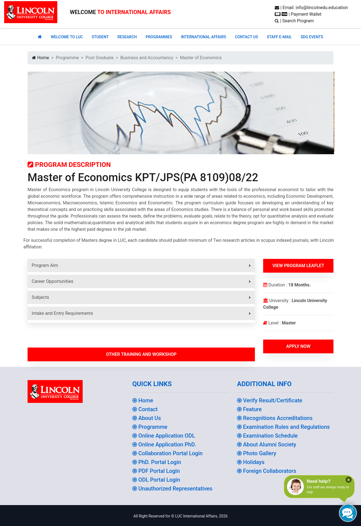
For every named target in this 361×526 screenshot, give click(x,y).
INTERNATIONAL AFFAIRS (203, 37)
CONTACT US (246, 37)
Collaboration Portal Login (167, 453)
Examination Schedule (267, 435)
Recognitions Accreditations (274, 418)
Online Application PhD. (164, 444)
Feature (249, 409)
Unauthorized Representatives (172, 488)
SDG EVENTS (312, 37)
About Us (146, 418)
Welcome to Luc (67, 37)
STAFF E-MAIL (279, 37)
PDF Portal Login (156, 471)
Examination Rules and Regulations (283, 427)
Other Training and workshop (141, 354)
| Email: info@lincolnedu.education (311, 7)
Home (40, 57)
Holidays (251, 462)
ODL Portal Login (156, 479)
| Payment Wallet (298, 14)
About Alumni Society (266, 444)
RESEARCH (127, 37)
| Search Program (294, 20)
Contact (145, 409)
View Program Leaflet (298, 265)
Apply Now (298, 346)
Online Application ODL (163, 435)
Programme (149, 427)
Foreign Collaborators (266, 471)
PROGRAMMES (159, 37)
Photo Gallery (256, 453)
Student (100, 37)
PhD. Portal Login (156, 462)
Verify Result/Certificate (269, 400)
